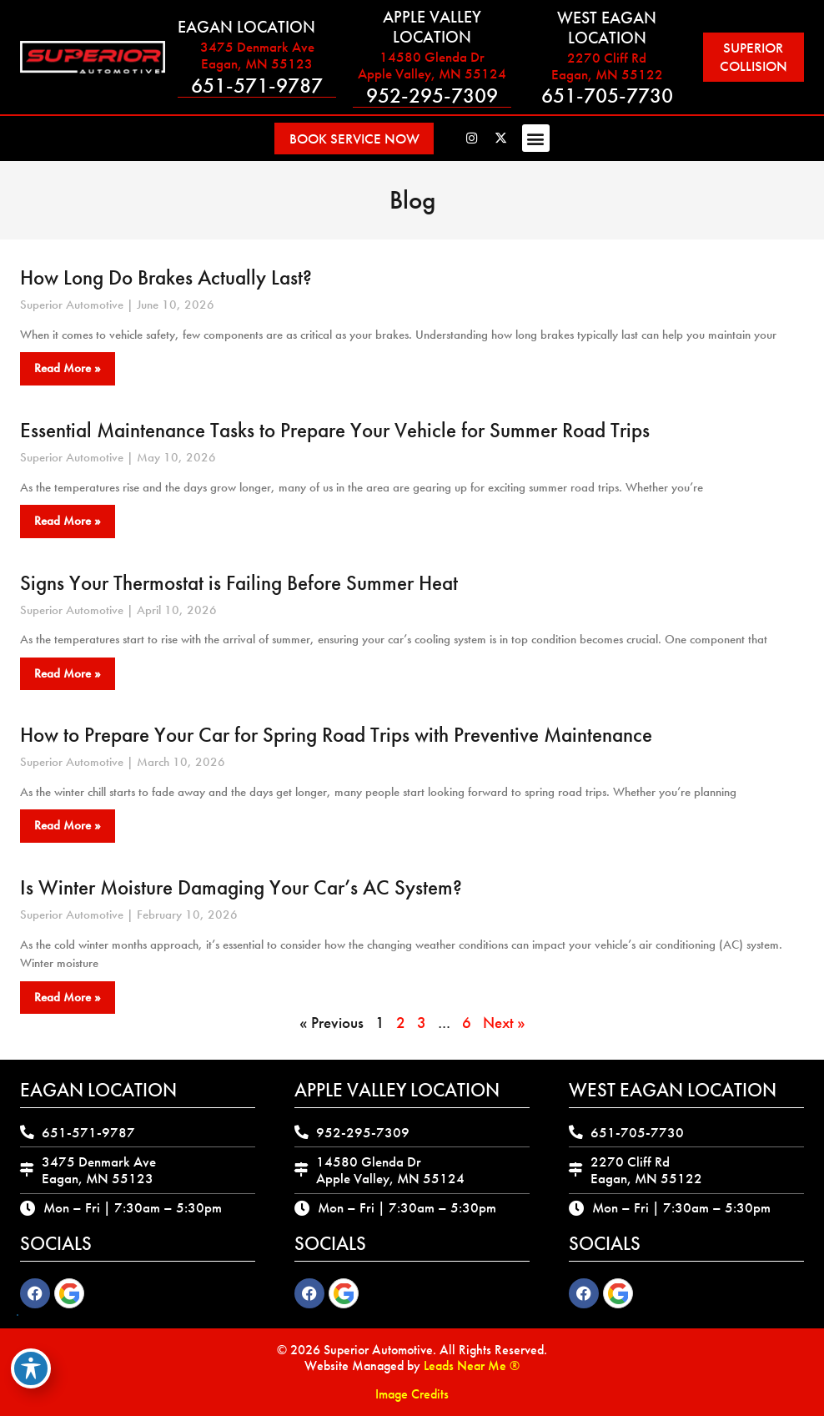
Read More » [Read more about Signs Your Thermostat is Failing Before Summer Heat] (67, 673)
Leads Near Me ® (472, 1365)
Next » (504, 1023)
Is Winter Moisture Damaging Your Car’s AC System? (241, 887)
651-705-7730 (603, 95)
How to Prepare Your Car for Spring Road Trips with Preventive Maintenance (336, 735)
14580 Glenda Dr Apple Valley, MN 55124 (429, 65)
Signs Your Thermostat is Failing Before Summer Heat (239, 582)
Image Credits (412, 1394)
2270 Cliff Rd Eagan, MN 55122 (603, 65)
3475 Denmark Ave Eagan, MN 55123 (255, 55)
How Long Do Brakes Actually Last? (166, 277)
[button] (544, 138)
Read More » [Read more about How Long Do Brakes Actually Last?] (67, 368)
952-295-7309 (429, 95)
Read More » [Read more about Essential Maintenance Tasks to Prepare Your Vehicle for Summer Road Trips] (67, 520)
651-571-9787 (256, 85)
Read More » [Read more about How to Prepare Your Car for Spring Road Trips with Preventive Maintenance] (67, 825)
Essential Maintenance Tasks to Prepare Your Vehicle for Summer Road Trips (335, 430)
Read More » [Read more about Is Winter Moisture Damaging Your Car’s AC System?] (67, 997)
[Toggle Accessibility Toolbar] (31, 1368)
